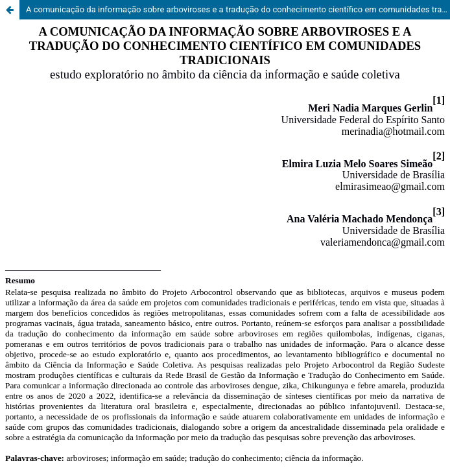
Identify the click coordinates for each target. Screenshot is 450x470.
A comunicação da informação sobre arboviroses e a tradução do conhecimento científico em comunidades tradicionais (238, 9)
